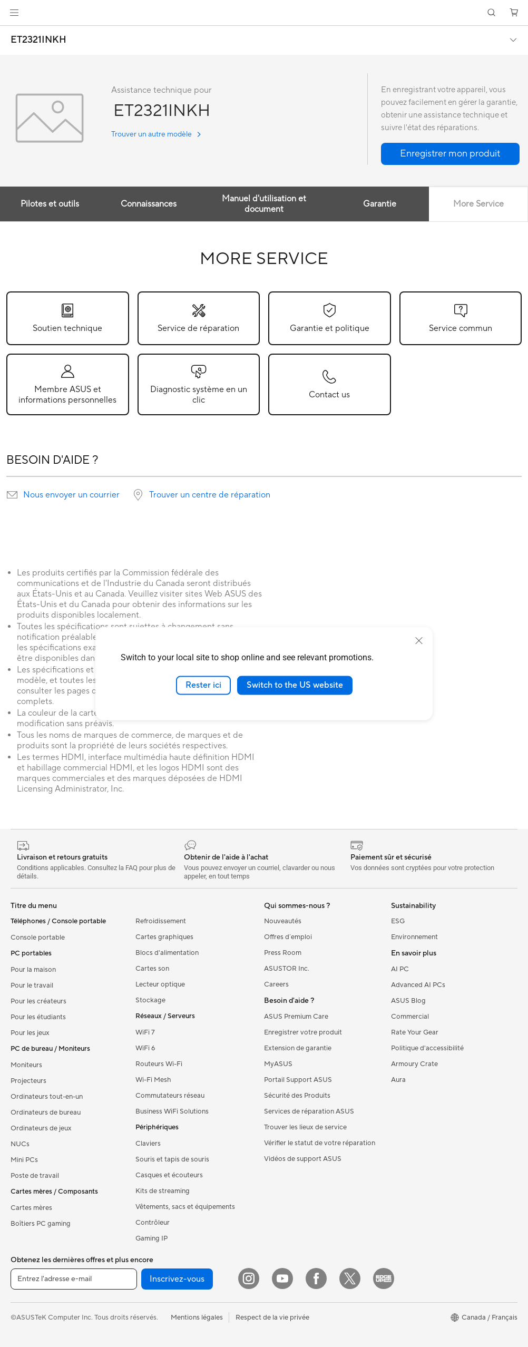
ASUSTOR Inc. (286, 968)
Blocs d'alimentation (167, 953)
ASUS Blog (408, 1001)
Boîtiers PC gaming (41, 1223)
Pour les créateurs (38, 1001)
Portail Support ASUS (298, 1080)
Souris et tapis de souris (172, 1159)
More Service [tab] (478, 204)
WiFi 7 (145, 1032)
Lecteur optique (160, 984)
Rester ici (203, 685)
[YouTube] (282, 1278)
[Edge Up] (383, 1278)
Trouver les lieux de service (305, 1127)
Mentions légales (197, 1317)
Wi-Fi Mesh (153, 1080)
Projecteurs (28, 1081)
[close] (419, 641)
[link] (264, 13)
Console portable (38, 937)
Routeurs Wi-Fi (158, 1064)
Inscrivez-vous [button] (177, 1279)
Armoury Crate (414, 1064)
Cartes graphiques (164, 937)
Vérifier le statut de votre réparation (319, 1143)
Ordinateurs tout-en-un (47, 1096)
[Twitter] (349, 1278)
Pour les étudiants (38, 1017)
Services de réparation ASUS (309, 1111)
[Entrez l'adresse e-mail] (74, 1279)
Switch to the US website (295, 685)
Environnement (414, 937)
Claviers (148, 1143)
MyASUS (278, 1064)
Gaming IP (151, 1238)
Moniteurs (26, 1065)
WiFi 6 (145, 1048)
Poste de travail (35, 1176)
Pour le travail (32, 985)
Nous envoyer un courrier (71, 495)
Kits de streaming (162, 1191)
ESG (398, 921)
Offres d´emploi (288, 937)
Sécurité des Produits (297, 1095)
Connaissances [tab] (149, 204)
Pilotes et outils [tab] (50, 204)
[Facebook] (316, 1278)
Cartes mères (31, 1208)
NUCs (20, 1144)
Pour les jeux (30, 1033)
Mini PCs (24, 1160)
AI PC (400, 969)
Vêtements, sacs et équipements (185, 1207)
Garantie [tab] (379, 204)
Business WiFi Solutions (172, 1111)
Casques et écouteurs (169, 1175)
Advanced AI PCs (418, 985)
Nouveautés (282, 921)
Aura (398, 1080)
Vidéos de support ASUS (302, 1159)
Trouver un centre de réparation (209, 495)
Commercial (410, 1016)
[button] (14, 12)
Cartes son (152, 968)
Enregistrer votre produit (303, 1032)
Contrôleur (152, 1222)
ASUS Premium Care (296, 1016)
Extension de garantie (297, 1048)
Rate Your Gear (414, 1032)
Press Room (282, 953)
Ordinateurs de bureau (46, 1112)
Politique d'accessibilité (427, 1048)
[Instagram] (248, 1278)
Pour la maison (33, 969)
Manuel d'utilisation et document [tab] (264, 203)
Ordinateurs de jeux (41, 1128)
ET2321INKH (38, 40)
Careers (276, 984)
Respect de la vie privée (272, 1317)
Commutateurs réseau (169, 1095)
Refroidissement (160, 921)
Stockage (150, 1000)
